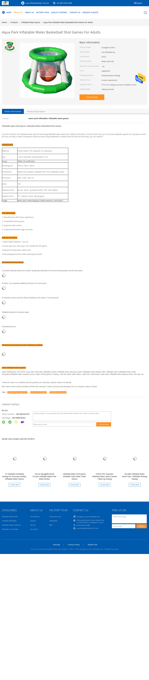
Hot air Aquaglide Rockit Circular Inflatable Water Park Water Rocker (44, 476)
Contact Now (92, 97)
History (33, 521)
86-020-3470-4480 (64, 3)
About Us (29, 12)
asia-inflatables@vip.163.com (37, 3)
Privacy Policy (74, 544)
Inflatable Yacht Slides (10, 529)
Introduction (35, 516)
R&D (51, 525)
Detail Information (12, 111)
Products (18, 12)
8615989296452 (19, 418)
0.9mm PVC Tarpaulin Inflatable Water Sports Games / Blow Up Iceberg (104, 476)
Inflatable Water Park (10, 516)
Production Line (55, 516)
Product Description (36, 111)
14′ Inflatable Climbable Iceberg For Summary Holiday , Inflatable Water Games (14, 476)
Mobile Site (92, 544)
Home (6, 12)
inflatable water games (58, 392)
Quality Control (59, 12)
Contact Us (75, 12)
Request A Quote (90, 12)
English (139, 3)
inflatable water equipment (17, 392)
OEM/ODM (53, 521)
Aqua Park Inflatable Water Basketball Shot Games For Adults (68, 22)
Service (33, 525)
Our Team (34, 529)
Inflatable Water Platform (11, 525)
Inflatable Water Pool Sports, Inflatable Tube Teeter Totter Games (74, 476)
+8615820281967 (23, 414)
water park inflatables (38, 392)
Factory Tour (42, 12)
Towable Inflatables (9, 521)
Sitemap (56, 544)
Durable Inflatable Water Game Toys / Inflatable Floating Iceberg (134, 476)
